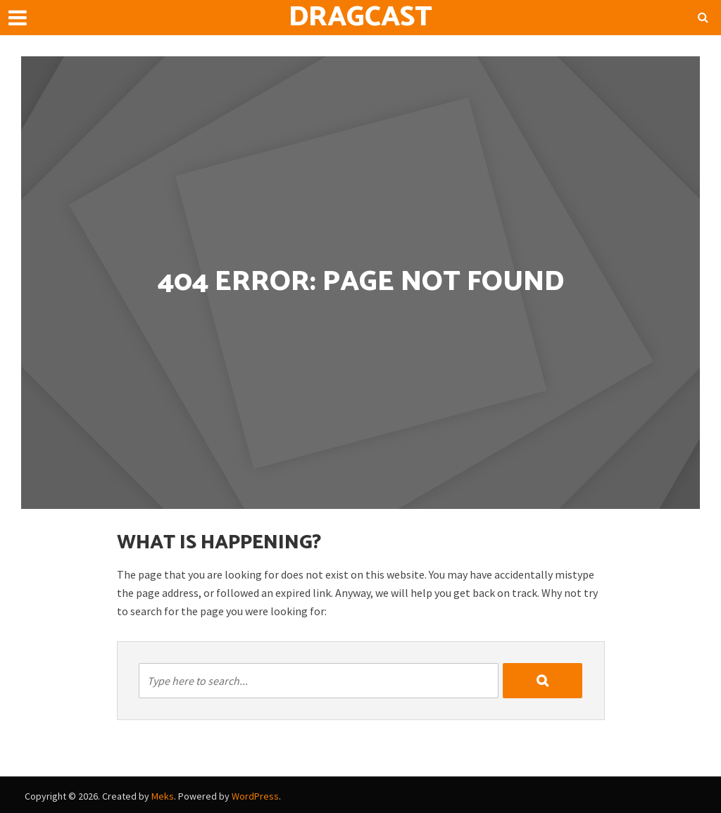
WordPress (255, 796)
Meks (162, 796)
